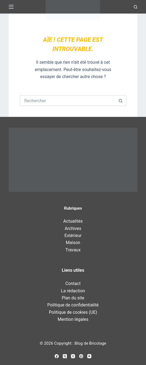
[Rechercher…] (68, 100)
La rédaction (73, 290)
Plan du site (73, 297)
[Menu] (11, 6)
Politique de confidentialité (73, 305)
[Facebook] (57, 356)
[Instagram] (73, 356)
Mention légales (73, 319)
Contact (73, 283)
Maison (73, 242)
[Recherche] (135, 7)
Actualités (73, 221)
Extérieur (73, 235)
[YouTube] (89, 356)
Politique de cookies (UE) (73, 312)
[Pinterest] (81, 356)
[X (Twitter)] (65, 356)
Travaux (73, 249)
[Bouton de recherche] (121, 100)
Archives (73, 228)
